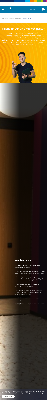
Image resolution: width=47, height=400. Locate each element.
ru (31, 9)
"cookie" (11, 393)
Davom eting (8, 396)
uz (28, 9)
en (34, 9)
